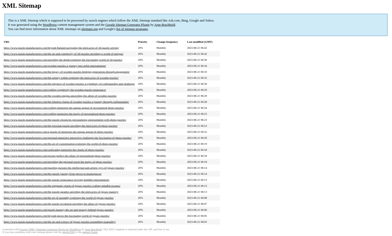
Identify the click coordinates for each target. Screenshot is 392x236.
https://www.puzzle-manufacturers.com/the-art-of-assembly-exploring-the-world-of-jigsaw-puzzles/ (59, 197)
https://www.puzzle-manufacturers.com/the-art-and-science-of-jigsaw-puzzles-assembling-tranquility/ (60, 221)
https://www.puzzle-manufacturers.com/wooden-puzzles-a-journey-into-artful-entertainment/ (55, 65)
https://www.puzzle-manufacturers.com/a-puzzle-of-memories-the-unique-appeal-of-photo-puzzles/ (58, 131)
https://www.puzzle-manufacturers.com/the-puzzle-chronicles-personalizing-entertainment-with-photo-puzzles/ (65, 119)
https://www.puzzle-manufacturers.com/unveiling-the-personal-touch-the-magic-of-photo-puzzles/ (58, 161)
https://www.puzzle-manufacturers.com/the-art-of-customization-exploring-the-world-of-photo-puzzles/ (61, 143)
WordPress (50, 24)
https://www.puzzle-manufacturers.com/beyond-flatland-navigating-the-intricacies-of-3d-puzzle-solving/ (61, 47)
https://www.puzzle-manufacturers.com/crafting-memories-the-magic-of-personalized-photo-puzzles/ (59, 113)
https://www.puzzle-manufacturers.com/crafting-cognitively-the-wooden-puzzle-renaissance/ (55, 89)
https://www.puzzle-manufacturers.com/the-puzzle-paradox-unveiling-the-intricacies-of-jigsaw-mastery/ (61, 191)
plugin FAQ (68, 232)
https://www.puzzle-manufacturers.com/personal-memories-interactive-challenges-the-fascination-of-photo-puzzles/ (68, 137)
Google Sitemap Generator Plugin (128, 24)
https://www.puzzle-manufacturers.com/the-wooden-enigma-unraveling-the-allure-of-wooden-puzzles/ (60, 95)
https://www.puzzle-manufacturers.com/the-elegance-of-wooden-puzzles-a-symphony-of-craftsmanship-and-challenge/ (69, 83)
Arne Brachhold (164, 24)
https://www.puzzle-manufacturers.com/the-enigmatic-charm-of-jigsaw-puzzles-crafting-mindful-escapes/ (62, 185)
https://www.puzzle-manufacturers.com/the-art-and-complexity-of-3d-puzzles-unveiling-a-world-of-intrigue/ (64, 53)
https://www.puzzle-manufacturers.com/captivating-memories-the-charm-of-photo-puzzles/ (54, 149)
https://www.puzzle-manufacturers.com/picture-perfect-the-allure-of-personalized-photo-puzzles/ (57, 155)
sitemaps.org (89, 29)
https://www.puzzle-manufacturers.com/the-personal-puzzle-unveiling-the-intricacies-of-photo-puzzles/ (61, 125)
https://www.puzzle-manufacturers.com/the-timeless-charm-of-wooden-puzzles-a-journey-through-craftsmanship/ (66, 101)
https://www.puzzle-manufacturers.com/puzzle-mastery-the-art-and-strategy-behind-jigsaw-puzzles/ (59, 209)
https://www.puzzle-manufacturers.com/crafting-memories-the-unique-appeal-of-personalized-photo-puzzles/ (64, 107)
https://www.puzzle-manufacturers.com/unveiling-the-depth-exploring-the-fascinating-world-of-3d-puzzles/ (63, 59)
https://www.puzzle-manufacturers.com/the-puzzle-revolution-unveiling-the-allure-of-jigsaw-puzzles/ (60, 203)
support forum (90, 232)
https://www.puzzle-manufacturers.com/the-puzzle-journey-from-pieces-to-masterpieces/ (53, 173)
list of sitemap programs (132, 29)
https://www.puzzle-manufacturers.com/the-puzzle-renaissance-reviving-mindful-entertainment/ (57, 179)
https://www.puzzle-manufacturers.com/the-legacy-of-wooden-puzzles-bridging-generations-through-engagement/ (67, 71)
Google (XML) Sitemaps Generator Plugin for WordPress (50, 229)
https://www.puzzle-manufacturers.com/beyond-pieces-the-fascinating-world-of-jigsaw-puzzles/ (57, 215)
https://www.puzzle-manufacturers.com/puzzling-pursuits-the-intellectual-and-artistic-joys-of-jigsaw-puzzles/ (64, 167)
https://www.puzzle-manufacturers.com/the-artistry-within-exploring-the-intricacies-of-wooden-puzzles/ (61, 77)
